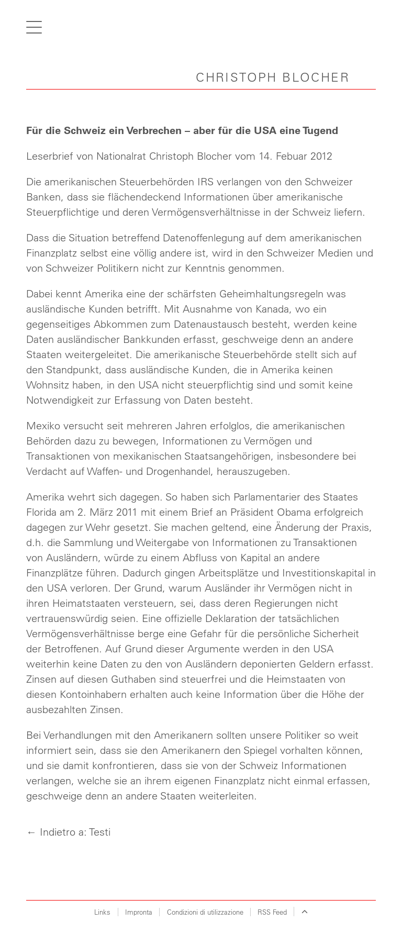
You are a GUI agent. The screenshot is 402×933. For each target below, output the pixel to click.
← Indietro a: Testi (68, 831)
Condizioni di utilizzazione (205, 911)
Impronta (138, 911)
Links (102, 911)
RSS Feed (272, 911)
